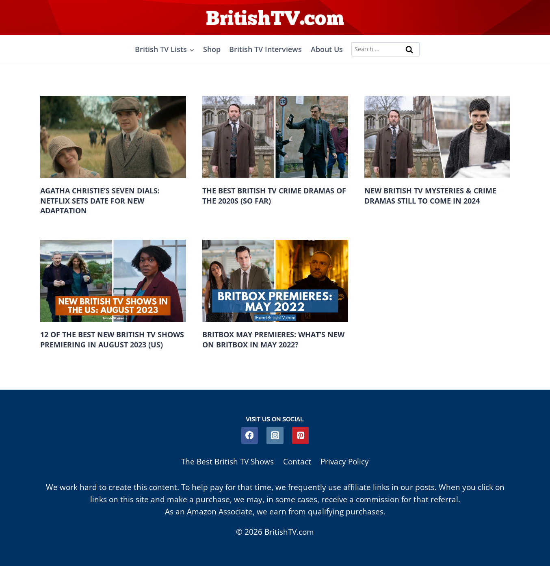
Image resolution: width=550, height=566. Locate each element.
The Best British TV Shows (227, 461)
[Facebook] (249, 435)
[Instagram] (274, 435)
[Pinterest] (300, 435)
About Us (327, 49)
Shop (212, 49)
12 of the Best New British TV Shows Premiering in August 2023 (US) (112, 339)
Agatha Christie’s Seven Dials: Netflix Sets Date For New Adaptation (100, 200)
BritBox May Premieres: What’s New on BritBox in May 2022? (273, 339)
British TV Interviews (265, 49)
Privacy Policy (344, 461)
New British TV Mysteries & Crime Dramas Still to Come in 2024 (430, 196)
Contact (297, 461)
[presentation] (113, 137)
